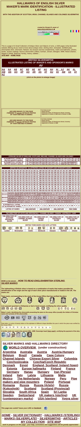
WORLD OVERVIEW (23, 347)
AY (75, 72)
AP (21, 72)
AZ (3, 74)
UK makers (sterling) (53, 395)
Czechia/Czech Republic (49, 361)
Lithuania (47, 375)
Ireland (7, 375)
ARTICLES (70, 418)
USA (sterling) (47, 398)
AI (58, 69)
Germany (13, 371)
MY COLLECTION (33, 421)
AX (69, 72)
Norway (50, 378)
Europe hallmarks (34, 368)
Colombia (70, 358)
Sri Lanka (60, 391)
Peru (63, 378)
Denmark (9, 365)
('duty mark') (51, 331)
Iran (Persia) (62, 371)
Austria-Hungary (63, 352)
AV (57, 72)
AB (15, 69)
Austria (42, 352)
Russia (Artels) (44, 385)
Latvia (32, 375)
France (70, 368)
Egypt (24, 365)
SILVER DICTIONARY (27, 415)
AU (51, 72)
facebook (41, 408)
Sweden (8, 395)
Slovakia (8, 391)
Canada (37, 355)
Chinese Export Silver (44, 358)
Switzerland (26, 395)
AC (21, 69)
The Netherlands (28, 378)
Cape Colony (55, 355)
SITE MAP (54, 421)
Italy (20, 375)
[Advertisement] (17, 32)
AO (15, 72)
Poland (49, 381)
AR (34, 72)
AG (45, 69)
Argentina (9, 352)
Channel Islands (14, 358)
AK (68, 69)
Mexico (7, 378)
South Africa (27, 391)
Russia (24, 385)
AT (45, 72)
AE (33, 69)
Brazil (23, 355)
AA (9, 69)
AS (39, 72)
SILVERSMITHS (50, 418)
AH (51, 69)
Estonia (12, 368)
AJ (62, 69)
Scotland (30, 388)
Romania (9, 385)
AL (74, 69)
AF (39, 69)
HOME (6, 415)
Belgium (8, 355)
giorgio (19, 113)
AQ (28, 72)
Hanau (28, 371)
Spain (45, 391)
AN (9, 72)
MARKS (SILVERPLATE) (20, 418)
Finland (56, 368)
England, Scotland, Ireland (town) (55, 365)
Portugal (64, 381)
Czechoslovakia (17, 361)
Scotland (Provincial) (55, 388)
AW (63, 72)
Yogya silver (70, 398)
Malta (62, 375)
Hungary (43, 371)
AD (27, 69)
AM (3, 72)
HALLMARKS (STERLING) (62, 415)
